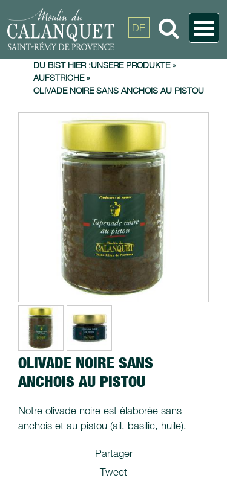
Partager (114, 453)
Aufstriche (58, 77)
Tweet (113, 472)
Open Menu (204, 28)
